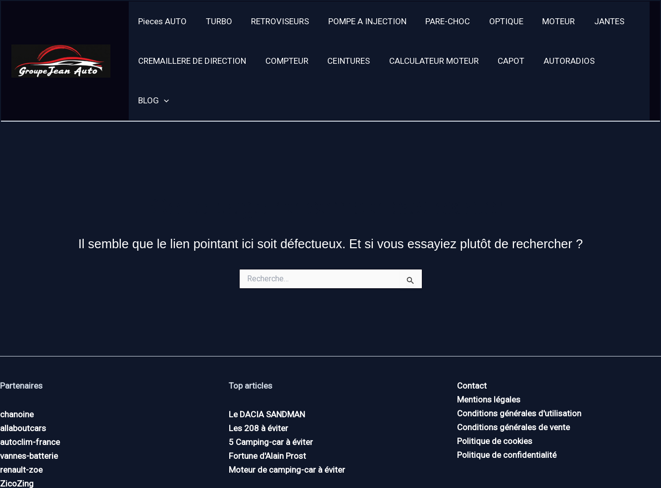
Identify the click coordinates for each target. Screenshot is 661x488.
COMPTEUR (283, 61)
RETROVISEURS (275, 21)
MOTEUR (544, 21)
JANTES (592, 21)
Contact (472, 346)
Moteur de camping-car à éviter (287, 430)
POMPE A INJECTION (359, 21)
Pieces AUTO (161, 21)
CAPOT (501, 61)
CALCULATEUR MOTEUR (426, 61)
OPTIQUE (494, 21)
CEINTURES (343, 61)
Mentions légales (488, 360)
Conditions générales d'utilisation (519, 374)
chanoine (17, 375)
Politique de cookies (494, 401)
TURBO (216, 21)
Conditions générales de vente (513, 388)
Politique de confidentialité (507, 415)
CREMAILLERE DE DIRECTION (191, 61)
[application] (625, 61)
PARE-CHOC (437, 21)
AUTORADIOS (556, 61)
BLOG (614, 61)
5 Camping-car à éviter (271, 402)
